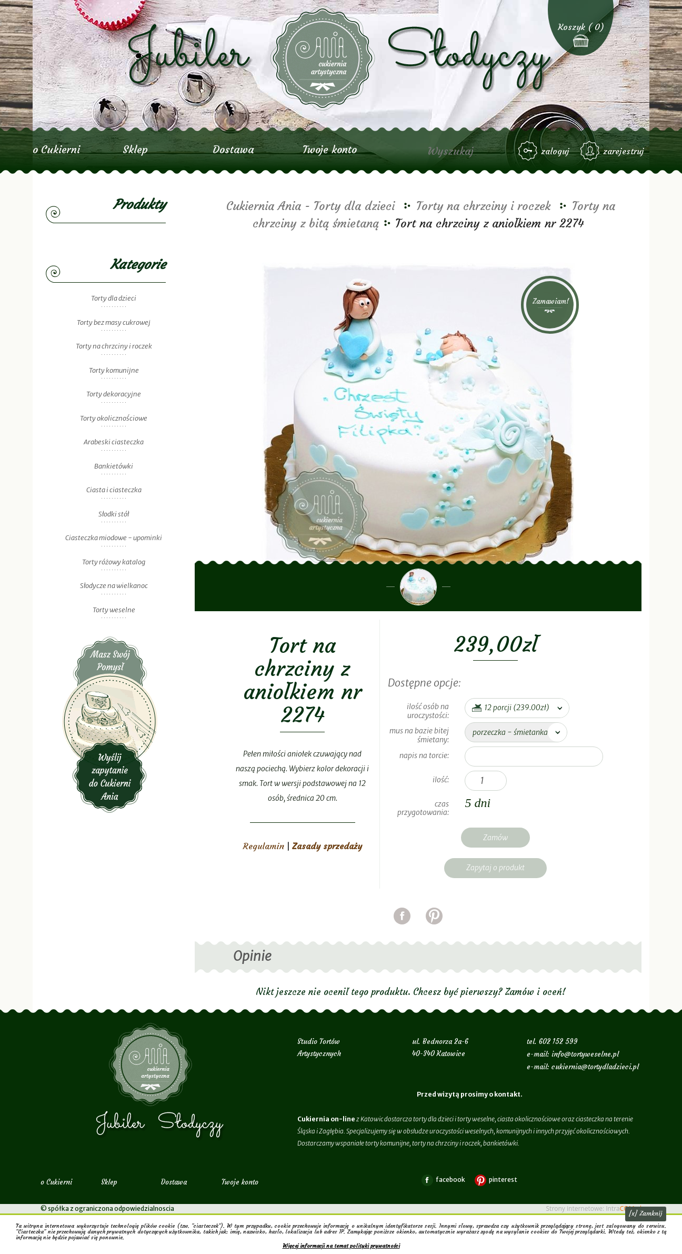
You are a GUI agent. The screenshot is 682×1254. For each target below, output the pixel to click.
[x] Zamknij (646, 1213)
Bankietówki (113, 466)
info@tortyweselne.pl (585, 1054)
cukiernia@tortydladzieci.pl (595, 1066)
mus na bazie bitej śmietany (419, 735)
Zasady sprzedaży (327, 846)
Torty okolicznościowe (113, 418)
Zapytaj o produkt (495, 867)
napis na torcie (423, 755)
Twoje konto (330, 149)
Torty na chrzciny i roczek (114, 346)
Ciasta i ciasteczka (114, 489)
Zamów (495, 837)
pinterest (434, 929)
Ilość (440, 779)
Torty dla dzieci (113, 298)
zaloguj (555, 151)
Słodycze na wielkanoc (114, 585)
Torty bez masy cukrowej (114, 322)
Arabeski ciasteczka (114, 441)
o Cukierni (56, 149)
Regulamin (263, 846)
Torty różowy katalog (113, 562)
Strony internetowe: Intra (593, 1208)
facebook (402, 929)
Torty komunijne (114, 370)
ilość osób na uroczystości (428, 711)
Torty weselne (114, 609)
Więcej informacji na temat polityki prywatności (341, 1246)
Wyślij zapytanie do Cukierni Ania (110, 724)
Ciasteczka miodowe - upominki (113, 537)
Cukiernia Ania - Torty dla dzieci (310, 206)
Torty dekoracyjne (113, 394)
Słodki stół (113, 514)
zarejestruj (623, 151)
